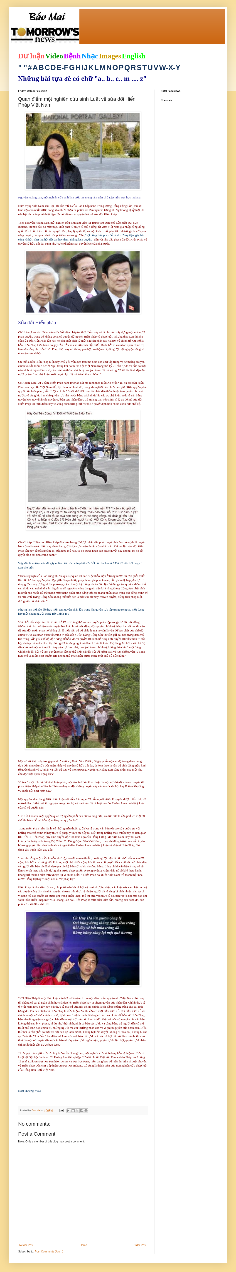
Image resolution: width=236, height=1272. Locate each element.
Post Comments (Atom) (49, 1251)
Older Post (139, 1245)
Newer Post (26, 1245)
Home (83, 1245)
